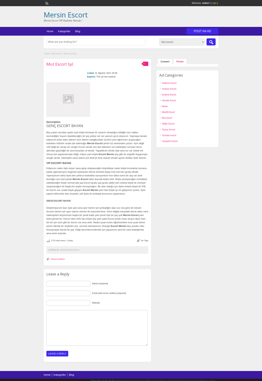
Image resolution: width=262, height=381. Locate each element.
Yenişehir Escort (170, 141)
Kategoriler (64, 31)
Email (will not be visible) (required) (109, 293)
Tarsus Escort (168, 129)
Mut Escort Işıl (59, 64)
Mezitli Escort (168, 112)
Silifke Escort (168, 124)
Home (50, 31)
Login (214, 3)
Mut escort (56, 54)
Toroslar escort (169, 135)
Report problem (58, 259)
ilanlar (165, 106)
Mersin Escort (66, 14)
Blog (77, 31)
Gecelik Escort (169, 100)
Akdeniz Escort (169, 83)
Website (96, 303)
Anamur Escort (169, 89)
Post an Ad (202, 31)
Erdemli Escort (169, 94)
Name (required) (100, 283)
